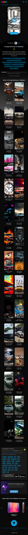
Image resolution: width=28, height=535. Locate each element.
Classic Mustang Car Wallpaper (19, 417)
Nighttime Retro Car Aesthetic (19, 392)
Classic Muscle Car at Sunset (19, 224)
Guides (15, 529)
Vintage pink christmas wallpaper (19, 62)
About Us (7, 528)
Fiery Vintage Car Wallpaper (8, 248)
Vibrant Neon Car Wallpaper (8, 224)
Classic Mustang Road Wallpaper (9, 392)
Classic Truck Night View (19, 127)
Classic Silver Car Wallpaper (19, 344)
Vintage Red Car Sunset (19, 199)
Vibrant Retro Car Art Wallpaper (9, 296)
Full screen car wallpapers (18, 66)
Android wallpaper (11, 452)
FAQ (12, 529)
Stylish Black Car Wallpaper (8, 320)
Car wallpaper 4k (7, 64)
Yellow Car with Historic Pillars (19, 296)
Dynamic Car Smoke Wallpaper (19, 175)
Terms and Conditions (14, 528)
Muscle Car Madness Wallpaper (19, 320)
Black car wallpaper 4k (9, 66)
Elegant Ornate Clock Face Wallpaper (9, 199)
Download (14, 33)
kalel (17, 43)
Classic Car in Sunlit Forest (8, 103)
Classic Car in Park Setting (8, 417)
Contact (3, 528)
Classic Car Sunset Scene (19, 368)
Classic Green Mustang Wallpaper (19, 441)
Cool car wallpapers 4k (14, 68)
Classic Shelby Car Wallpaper (19, 272)
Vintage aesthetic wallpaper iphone (18, 58)
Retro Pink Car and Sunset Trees (8, 175)
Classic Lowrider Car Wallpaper (19, 151)
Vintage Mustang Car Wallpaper (9, 127)
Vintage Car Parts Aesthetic (19, 248)
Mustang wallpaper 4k (7, 58)
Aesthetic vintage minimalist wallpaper (14, 60)
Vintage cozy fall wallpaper (7, 62)
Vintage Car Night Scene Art (9, 368)
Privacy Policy (23, 528)
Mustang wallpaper (14, 4)
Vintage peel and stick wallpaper (18, 64)
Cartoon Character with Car (8, 272)
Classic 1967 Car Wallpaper (8, 151)
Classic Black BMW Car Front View (8, 344)
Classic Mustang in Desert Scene (19, 103)
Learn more (14, 491)
